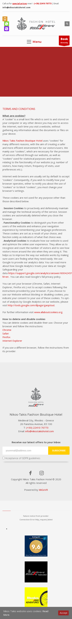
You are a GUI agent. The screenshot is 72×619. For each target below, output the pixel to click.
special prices (19, 3)
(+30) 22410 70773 (42, 3)
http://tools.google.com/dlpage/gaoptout (31, 305)
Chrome (6, 329)
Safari (5, 333)
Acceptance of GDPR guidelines (21, 458)
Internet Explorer (12, 340)
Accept (63, 612)
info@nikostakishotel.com (16, 7)
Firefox (6, 337)
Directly (64, 41)
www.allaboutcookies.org (48, 312)
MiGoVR (43, 489)
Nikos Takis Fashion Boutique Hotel (22, 140)
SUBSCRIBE (59, 450)
